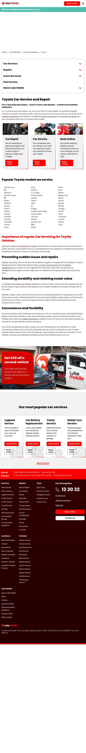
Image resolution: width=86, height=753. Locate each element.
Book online (65, 163)
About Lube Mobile (13, 87)
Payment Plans (7, 614)
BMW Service (24, 558)
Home (4, 52)
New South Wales (8, 540)
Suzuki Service (24, 576)
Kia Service (23, 555)
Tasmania (5, 558)
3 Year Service (6, 502)
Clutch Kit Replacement (63, 475)
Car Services (15, 52)
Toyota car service (48, 116)
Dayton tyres (41, 502)
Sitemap (59, 505)
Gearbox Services (48, 472)
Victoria (4, 544)
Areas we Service (62, 500)
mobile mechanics (10, 116)
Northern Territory (8, 562)
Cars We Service (30, 52)
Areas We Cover (12, 76)
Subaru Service (25, 573)
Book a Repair (24, 487)
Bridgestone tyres (43, 495)
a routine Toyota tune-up (49, 265)
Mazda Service (24, 562)
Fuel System (23, 526)
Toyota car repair (68, 116)
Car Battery (23, 491)
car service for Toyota (27, 246)
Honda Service (24, 544)
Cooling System (25, 509)
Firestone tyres (42, 498)
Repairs (7, 69)
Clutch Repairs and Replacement (27, 472)
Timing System (24, 505)
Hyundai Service (25, 547)
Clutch (21, 522)
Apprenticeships (7, 604)
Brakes (21, 495)
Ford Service (23, 551)
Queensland (6, 547)
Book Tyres (41, 487)
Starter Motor (24, 502)
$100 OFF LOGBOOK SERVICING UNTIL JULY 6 (21, 9)
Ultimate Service (7, 513)
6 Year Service (6, 505)
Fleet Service (10, 82)
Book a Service (7, 491)
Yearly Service (6, 498)
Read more (9, 163)
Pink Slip (4, 509)
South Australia (7, 551)
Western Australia (8, 555)
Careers (4, 600)
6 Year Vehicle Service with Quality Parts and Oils (32, 475)
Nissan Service (24, 569)
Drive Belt (22, 519)
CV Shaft (22, 530)
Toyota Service (24, 565)
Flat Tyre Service (43, 491)
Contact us (60, 495)
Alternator (23, 498)
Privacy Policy (6, 617)
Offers (3, 596)
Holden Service (25, 540)
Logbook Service (7, 495)
